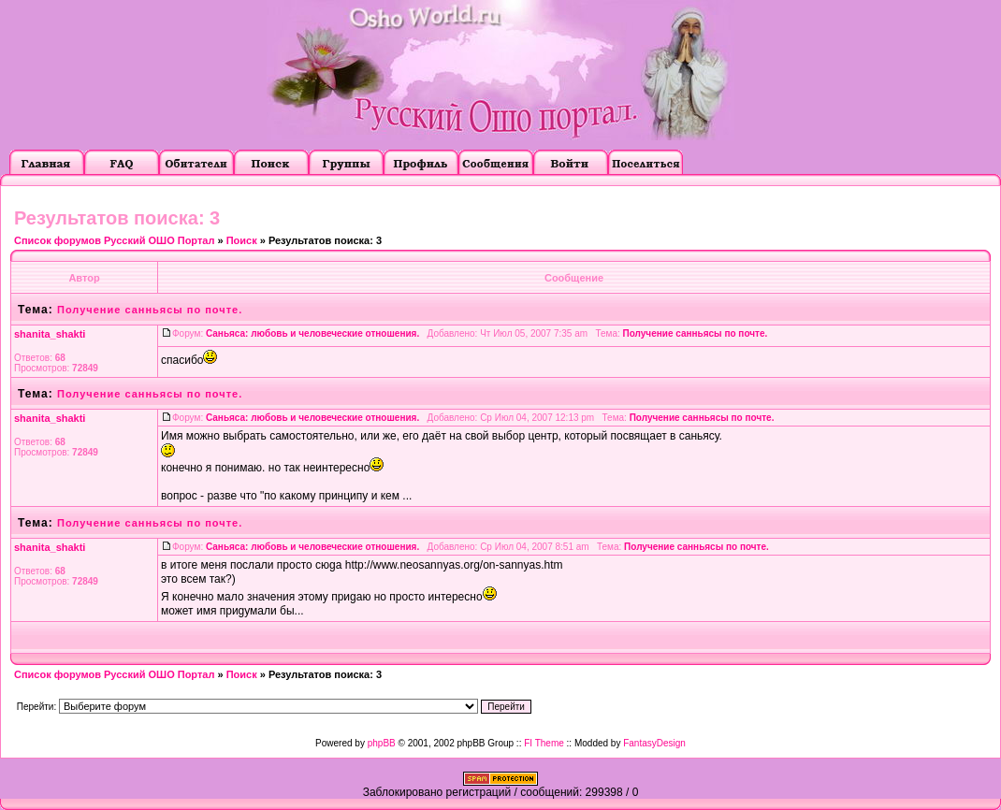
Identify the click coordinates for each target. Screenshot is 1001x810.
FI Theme (544, 743)
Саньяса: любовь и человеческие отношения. (312, 333)
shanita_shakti (49, 334)
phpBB (382, 743)
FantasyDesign (654, 743)
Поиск (241, 240)
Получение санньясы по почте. (149, 309)
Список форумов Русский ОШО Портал (114, 240)
